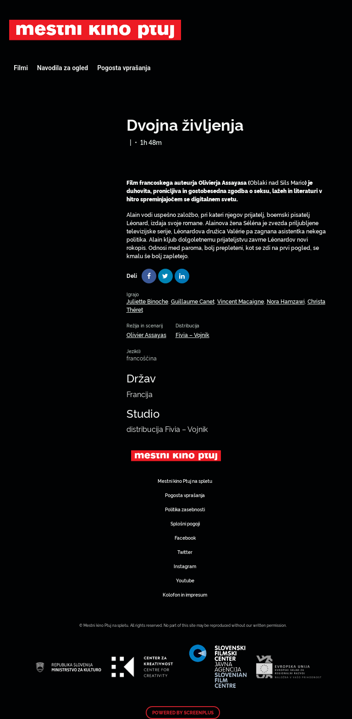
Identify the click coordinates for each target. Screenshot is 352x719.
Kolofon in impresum (185, 594)
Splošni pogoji (185, 523)
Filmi (21, 68)
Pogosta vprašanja (123, 68)
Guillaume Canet (192, 301)
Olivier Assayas (146, 334)
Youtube (185, 580)
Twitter (184, 552)
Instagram (185, 566)
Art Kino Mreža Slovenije (95, 29)
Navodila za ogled (62, 68)
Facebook (185, 538)
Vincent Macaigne (240, 301)
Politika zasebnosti (185, 509)
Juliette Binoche (147, 301)
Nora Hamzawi (286, 301)
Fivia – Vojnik (192, 334)
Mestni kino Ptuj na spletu (185, 481)
